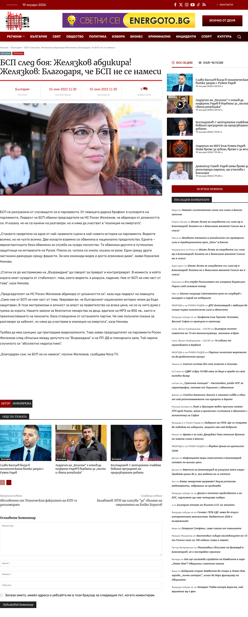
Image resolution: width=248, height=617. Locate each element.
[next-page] (8, 482)
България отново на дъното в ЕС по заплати (206, 505)
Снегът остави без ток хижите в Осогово (210, 364)
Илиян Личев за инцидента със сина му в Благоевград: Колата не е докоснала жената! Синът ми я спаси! (208, 226)
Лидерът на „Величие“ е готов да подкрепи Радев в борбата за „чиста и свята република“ (81, 469)
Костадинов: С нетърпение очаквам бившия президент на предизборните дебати (136, 469)
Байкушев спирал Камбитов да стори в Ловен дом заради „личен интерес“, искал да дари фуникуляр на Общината (208, 575)
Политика (18, 53)
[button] (239, 36)
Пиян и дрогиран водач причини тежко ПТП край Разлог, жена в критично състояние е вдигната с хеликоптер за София (209, 411)
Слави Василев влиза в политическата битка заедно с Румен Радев (25, 467)
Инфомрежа (22, 403)
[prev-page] (2, 482)
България (16, 47)
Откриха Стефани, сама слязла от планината (211, 528)
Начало (4, 47)
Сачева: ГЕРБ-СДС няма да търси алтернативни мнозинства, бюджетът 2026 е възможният (205, 516)
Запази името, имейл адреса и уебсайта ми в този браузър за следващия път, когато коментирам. (80, 595)
